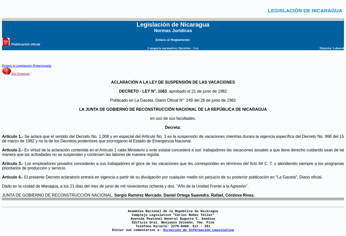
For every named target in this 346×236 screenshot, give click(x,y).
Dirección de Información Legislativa (198, 230)
